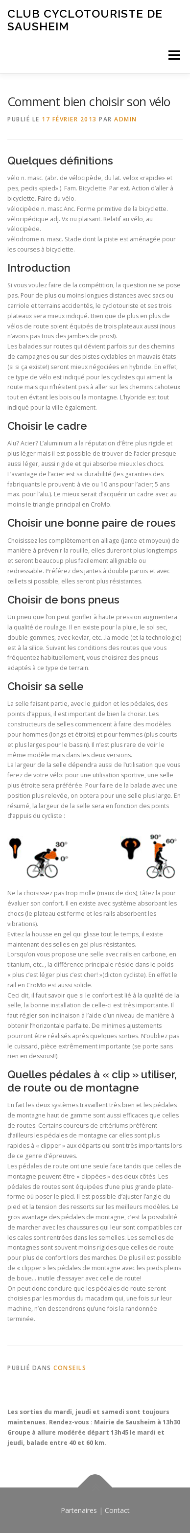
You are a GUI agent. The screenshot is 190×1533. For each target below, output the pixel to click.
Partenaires (79, 1510)
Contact (117, 1510)
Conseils (69, 1368)
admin (125, 119)
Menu (174, 55)
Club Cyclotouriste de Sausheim (85, 20)
